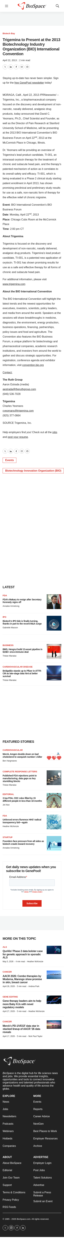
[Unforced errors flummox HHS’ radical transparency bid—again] (54, 822)
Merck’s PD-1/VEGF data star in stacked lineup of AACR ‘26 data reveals (21, 1028)
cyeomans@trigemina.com (18, 410)
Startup (7, 837)
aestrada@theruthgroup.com (19, 389)
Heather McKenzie (11, 826)
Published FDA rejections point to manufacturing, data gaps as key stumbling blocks (20, 778)
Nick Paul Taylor (35, 1036)
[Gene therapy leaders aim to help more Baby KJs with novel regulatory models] (54, 1000)
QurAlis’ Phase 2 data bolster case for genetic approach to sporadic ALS (23, 954)
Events (9, 460)
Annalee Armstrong (11, 606)
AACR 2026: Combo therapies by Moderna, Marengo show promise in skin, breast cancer (22, 979)
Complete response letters (20, 771)
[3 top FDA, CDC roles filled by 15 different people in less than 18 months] (54, 800)
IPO (4, 617)
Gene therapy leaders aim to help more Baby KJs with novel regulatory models (22, 1004)
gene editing (10, 997)
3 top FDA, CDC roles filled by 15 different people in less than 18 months (22, 799)
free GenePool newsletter (29, 82)
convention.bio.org (33, 365)
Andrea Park (33, 986)
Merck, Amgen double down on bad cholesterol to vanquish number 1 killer (22, 755)
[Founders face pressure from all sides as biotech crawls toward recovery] (54, 843)
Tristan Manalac (10, 656)
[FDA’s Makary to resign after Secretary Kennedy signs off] (54, 601)
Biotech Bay (9, 33)
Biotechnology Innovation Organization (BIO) (33, 470)
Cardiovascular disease (18, 667)
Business (8, 645)
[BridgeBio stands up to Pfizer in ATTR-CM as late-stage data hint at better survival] (54, 673)
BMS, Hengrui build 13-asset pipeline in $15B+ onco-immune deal (22, 650)
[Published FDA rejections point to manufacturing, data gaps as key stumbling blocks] (54, 777)
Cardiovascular (13, 750)
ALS (5, 947)
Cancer (7, 972)
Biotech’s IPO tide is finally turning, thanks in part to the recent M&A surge (22, 622)
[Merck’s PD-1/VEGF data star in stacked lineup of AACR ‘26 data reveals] (54, 1024)
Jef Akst (6, 805)
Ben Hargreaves (10, 761)
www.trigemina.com (14, 284)
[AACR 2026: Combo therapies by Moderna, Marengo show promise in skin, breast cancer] (54, 975)
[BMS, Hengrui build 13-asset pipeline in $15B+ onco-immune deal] (54, 651)
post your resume (18, 437)
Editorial (8, 794)
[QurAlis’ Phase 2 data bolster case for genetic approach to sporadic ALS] (54, 950)
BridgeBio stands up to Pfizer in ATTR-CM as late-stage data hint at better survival (22, 673)
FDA (5, 595)
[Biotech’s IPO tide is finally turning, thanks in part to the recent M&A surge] (54, 623)
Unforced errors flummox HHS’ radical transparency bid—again (22, 821)
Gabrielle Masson (10, 627)
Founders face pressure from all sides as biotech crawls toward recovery (23, 842)
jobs (54, 432)
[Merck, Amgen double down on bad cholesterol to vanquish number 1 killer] (54, 756)
